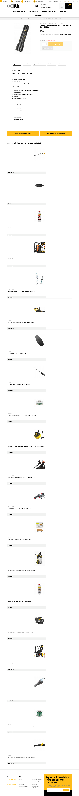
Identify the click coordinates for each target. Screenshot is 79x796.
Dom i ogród (64, 11)
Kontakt (20, 781)
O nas (20, 779)
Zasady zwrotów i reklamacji (35, 787)
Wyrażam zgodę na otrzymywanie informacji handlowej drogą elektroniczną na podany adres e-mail (58, 786)
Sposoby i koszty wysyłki (37, 779)
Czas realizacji (35, 784)
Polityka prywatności (23, 786)
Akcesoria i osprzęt (34, 11)
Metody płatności (35, 781)
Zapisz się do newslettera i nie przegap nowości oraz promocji (57, 779)
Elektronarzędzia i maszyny (19, 11)
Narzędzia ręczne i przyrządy (50, 11)
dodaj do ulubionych (47, 48)
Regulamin (21, 784)
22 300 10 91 (12, 780)
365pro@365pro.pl (47, 7)
